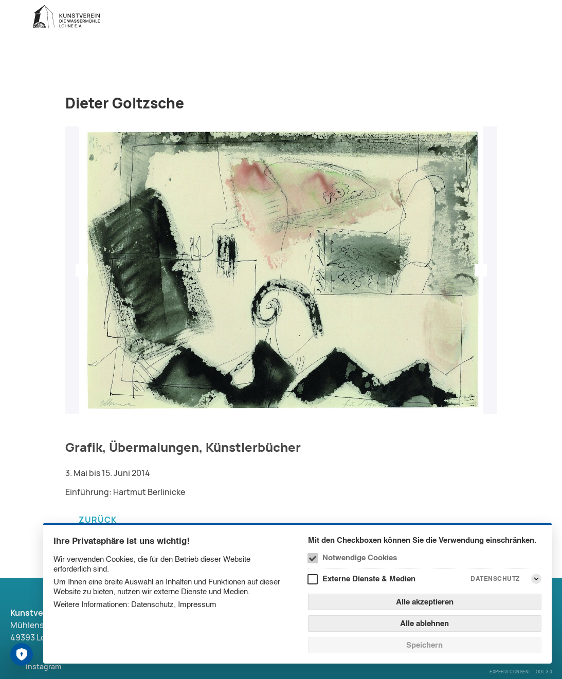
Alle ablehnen (424, 623)
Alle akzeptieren (425, 601)
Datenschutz (152, 604)
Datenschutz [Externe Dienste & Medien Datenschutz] (495, 578)
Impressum (197, 604)
